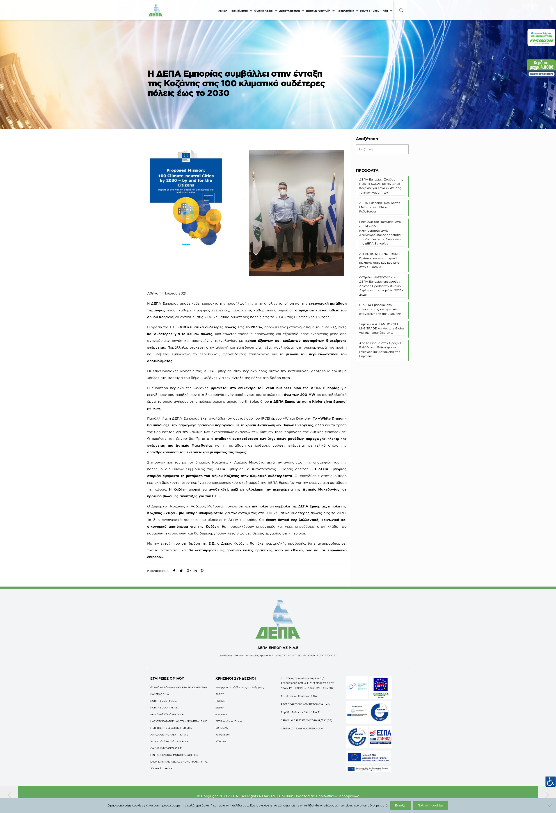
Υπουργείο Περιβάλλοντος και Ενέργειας (239, 687)
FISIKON (220, 700)
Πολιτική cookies (430, 805)
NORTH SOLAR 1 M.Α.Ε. (164, 707)
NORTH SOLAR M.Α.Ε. (163, 700)
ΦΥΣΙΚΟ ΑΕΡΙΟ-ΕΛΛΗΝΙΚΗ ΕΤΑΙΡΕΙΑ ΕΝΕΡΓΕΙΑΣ (178, 687)
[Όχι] (550, 805)
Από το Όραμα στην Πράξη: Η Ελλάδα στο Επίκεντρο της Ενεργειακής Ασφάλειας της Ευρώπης (381, 349)
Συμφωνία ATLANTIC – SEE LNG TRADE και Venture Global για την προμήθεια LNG (381, 328)
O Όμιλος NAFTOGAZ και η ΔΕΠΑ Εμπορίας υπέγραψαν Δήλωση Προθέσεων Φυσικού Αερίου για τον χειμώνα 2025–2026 (381, 286)
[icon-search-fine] (401, 10)
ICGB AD (220, 741)
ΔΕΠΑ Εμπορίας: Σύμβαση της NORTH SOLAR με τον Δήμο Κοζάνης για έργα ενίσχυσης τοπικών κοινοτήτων (381, 186)
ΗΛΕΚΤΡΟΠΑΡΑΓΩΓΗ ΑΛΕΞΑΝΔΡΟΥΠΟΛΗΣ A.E (178, 721)
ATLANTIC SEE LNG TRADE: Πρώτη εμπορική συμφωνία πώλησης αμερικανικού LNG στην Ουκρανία (379, 260)
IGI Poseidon (222, 734)
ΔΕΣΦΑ (219, 707)
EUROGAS (221, 727)
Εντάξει (400, 805)
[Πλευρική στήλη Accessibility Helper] (550, 781)
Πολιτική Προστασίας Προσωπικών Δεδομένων (319, 796)
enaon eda (221, 714)
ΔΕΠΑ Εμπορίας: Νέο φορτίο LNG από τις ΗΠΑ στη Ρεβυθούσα (379, 207)
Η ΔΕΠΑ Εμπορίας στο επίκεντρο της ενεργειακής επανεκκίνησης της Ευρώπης (380, 309)
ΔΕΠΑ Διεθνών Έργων (228, 721)
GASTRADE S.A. (159, 694)
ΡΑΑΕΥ (219, 694)
